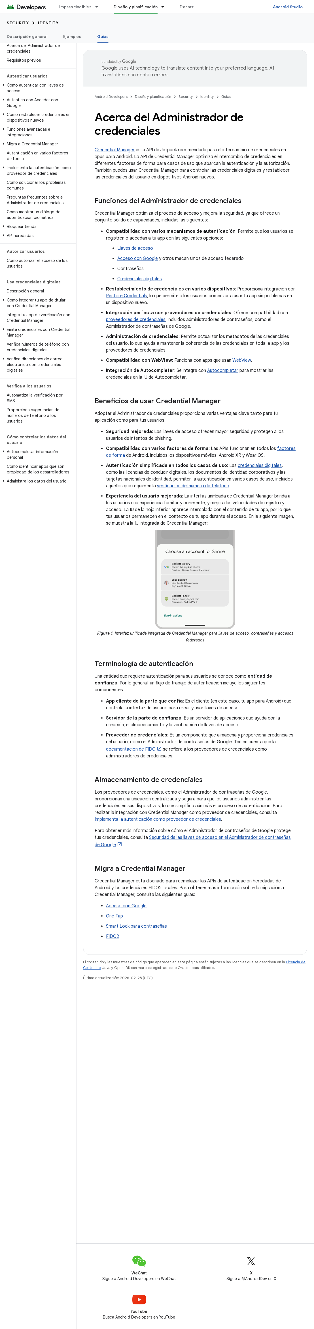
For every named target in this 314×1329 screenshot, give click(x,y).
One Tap (114, 916)
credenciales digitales (260, 465)
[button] (37, 88)
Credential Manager (115, 150)
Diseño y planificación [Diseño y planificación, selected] (136, 6)
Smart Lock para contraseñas (136, 926)
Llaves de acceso (135, 248)
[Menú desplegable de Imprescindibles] (99, 7)
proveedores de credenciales (136, 319)
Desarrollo (190, 6)
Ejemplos (72, 36)
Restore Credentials (126, 296)
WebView (241, 360)
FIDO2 (112, 936)
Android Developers (111, 96)
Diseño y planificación (153, 96)
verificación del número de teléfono (193, 486)
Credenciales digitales (139, 279)
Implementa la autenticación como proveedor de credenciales (158, 819)
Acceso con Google (137, 258)
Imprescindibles (75, 6)
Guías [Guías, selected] (103, 36)
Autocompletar (222, 370)
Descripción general (27, 36)
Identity (48, 22)
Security (18, 22)
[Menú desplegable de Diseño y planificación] (165, 7)
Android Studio (288, 6)
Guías (226, 96)
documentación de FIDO (131, 749)
